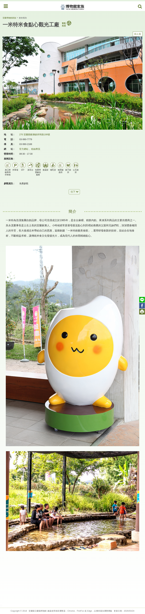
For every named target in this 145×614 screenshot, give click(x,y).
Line (142, 300)
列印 (142, 312)
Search (140, 6)
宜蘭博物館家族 (9, 18)
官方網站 (23, 149)
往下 (73, 191)
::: (1, 14)
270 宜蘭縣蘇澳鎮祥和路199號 (34, 134)
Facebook (142, 306)
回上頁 (137, 34)
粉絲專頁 (35, 149)
